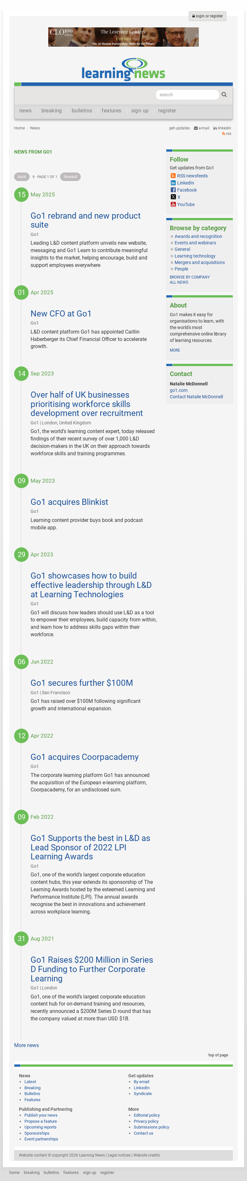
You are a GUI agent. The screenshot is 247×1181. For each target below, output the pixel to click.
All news (179, 282)
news (25, 111)
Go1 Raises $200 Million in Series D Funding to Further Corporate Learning (92, 969)
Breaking (32, 1087)
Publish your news (41, 1115)
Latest (30, 1081)
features (111, 111)
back (22, 177)
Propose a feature (40, 1121)
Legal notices (119, 1155)
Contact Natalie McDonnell (196, 396)
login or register (207, 16)
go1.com (179, 390)
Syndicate (143, 1093)
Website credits (146, 1155)
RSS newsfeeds (192, 175)
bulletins (82, 111)
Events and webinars (195, 242)
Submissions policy (151, 1127)
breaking (51, 111)
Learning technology (195, 256)
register (167, 111)
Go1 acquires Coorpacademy (85, 757)
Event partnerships (41, 1139)
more (175, 350)
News (35, 128)
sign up (140, 111)
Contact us (143, 1133)
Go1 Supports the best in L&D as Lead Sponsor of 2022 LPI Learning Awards (90, 847)
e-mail (201, 128)
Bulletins (32, 1093)
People (181, 268)
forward (70, 177)
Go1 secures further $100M (82, 683)
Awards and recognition (198, 236)
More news (26, 1045)
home (14, 1172)
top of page (217, 1055)
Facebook (187, 190)
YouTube (186, 204)
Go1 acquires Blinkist (69, 502)
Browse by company (190, 277)
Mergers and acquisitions (200, 262)
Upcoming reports (40, 1127)
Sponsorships (37, 1133)
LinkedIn (222, 128)
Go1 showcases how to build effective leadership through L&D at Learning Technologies (91, 585)
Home (19, 128)
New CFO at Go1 (61, 313)
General (182, 249)
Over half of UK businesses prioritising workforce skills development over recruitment (87, 404)
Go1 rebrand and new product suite (86, 220)
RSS (226, 133)
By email (141, 1081)
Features (32, 1099)
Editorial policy (147, 1115)
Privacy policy (146, 1121)
